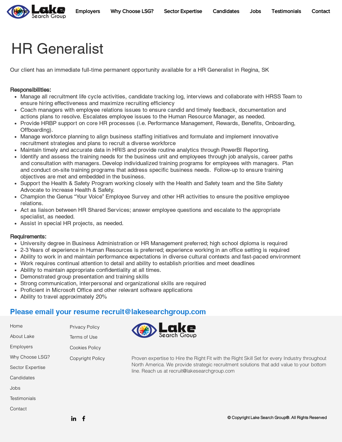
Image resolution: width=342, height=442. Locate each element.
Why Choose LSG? (30, 357)
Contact (18, 409)
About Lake (22, 336)
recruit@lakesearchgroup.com (154, 311)
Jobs (15, 388)
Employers (21, 347)
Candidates (22, 378)
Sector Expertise (27, 367)
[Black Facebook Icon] (83, 418)
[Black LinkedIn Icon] (73, 418)
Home (16, 326)
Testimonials (23, 398)
